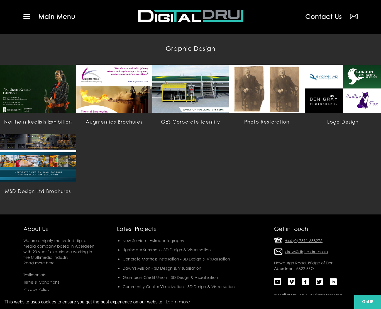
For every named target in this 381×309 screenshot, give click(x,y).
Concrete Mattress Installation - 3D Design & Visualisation (176, 259)
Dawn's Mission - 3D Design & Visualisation (162, 268)
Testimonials (34, 274)
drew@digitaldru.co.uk (306, 251)
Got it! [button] (367, 301)
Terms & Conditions (41, 282)
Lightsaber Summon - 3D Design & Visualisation (167, 249)
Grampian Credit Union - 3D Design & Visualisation (170, 277)
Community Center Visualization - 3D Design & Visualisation (179, 286)
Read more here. (39, 262)
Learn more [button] (178, 302)
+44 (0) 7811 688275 (304, 240)
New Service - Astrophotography (153, 240)
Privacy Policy (36, 289)
